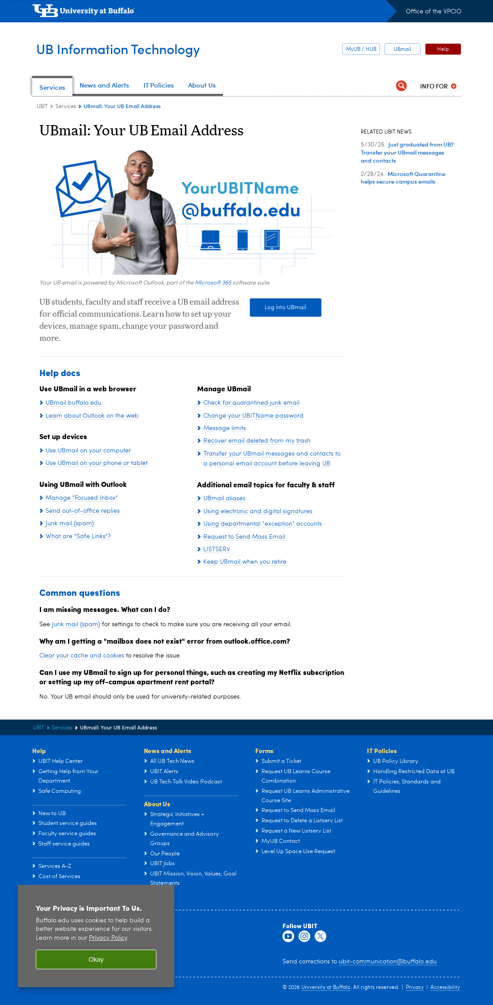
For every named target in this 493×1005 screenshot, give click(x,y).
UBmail (402, 49)
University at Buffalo (325, 987)
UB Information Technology (132, 48)
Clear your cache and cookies (81, 656)
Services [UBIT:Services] (65, 106)
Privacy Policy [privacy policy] (108, 938)
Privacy (415, 987)
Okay (96, 959)
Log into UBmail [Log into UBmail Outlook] (278, 307)
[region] (96, 936)
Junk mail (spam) (76, 624)
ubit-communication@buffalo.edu (388, 962)
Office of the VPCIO (433, 11)
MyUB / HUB (361, 49)
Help (443, 49)
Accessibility (445, 987)
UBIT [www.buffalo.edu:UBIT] (42, 106)
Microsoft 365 (213, 283)
